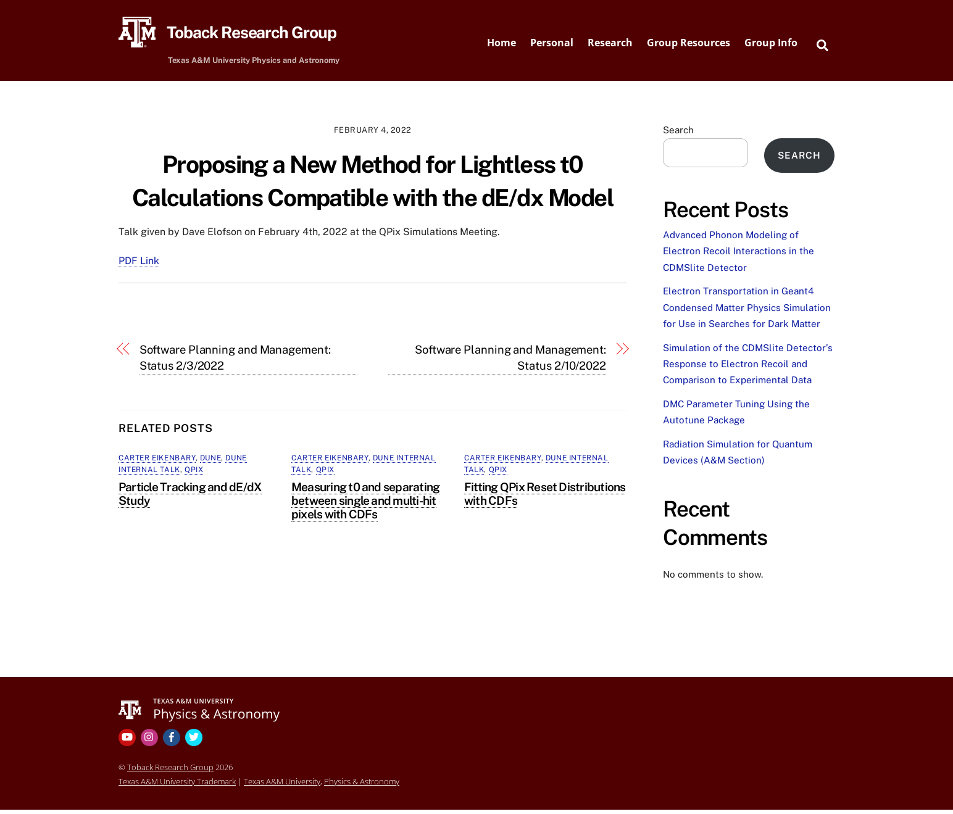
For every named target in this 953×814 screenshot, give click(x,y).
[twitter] (195, 741)
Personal (551, 45)
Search (678, 134)
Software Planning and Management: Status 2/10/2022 (510, 361)
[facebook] (173, 741)
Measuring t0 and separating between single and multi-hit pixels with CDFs (365, 504)
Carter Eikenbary (157, 462)
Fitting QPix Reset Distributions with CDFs (544, 498)
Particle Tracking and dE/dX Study (190, 498)
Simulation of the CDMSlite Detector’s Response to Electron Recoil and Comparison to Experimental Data (748, 368)
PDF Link (139, 266)
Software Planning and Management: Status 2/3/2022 (235, 361)
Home (501, 45)
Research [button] (610, 45)
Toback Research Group (170, 771)
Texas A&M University (282, 785)
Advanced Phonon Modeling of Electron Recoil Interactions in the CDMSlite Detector (738, 255)
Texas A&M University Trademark (177, 785)
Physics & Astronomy (361, 785)
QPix (194, 474)
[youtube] (128, 741)
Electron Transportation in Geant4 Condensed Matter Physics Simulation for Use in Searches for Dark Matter (747, 312)
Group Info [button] (770, 45)
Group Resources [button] (688, 45)
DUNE (210, 462)
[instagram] (150, 741)
